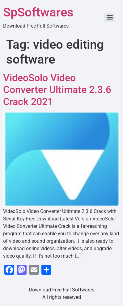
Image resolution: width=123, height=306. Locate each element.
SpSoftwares (38, 12)
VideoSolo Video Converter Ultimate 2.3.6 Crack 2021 (57, 90)
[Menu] (109, 17)
